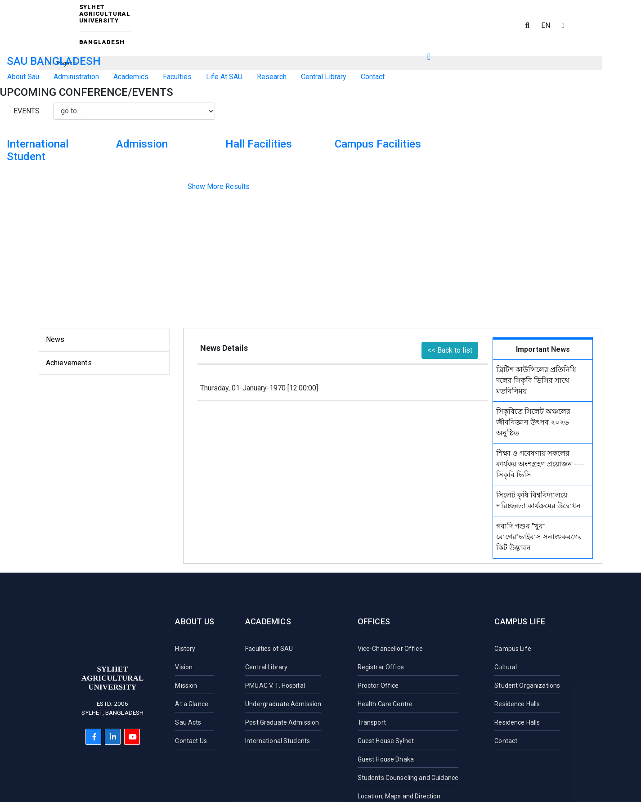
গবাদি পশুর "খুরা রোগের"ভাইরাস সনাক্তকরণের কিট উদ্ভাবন (539, 537)
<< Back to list (449, 350)
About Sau (23, 76)
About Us (194, 621)
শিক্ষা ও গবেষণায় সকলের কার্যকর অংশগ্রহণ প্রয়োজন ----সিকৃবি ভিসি (540, 464)
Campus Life (519, 621)
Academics (268, 621)
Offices (374, 621)
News (55, 339)
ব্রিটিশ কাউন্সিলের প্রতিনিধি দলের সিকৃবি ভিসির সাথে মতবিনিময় (536, 380)
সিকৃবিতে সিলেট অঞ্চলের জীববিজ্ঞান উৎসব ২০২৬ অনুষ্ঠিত (533, 422)
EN (545, 25)
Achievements (69, 362)
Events (26, 111)
